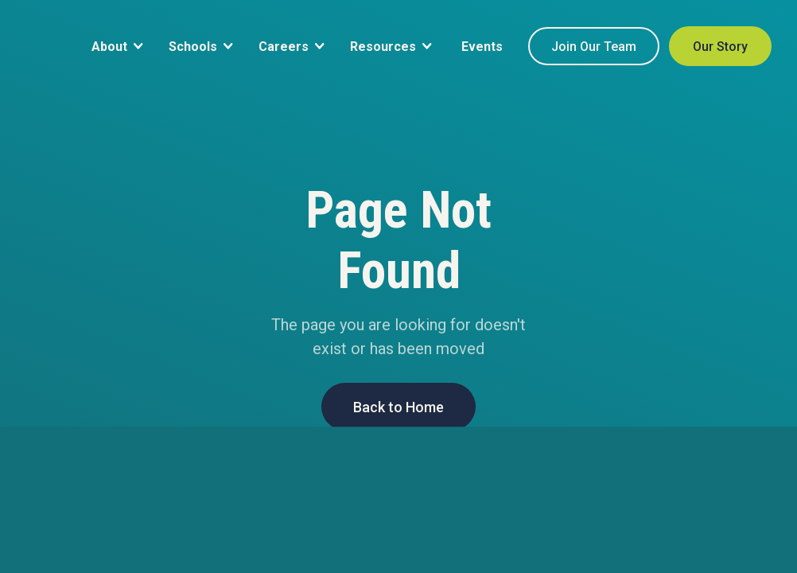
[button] (117, 46)
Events (482, 46)
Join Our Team (593, 46)
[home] (29, 81)
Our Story (720, 46)
